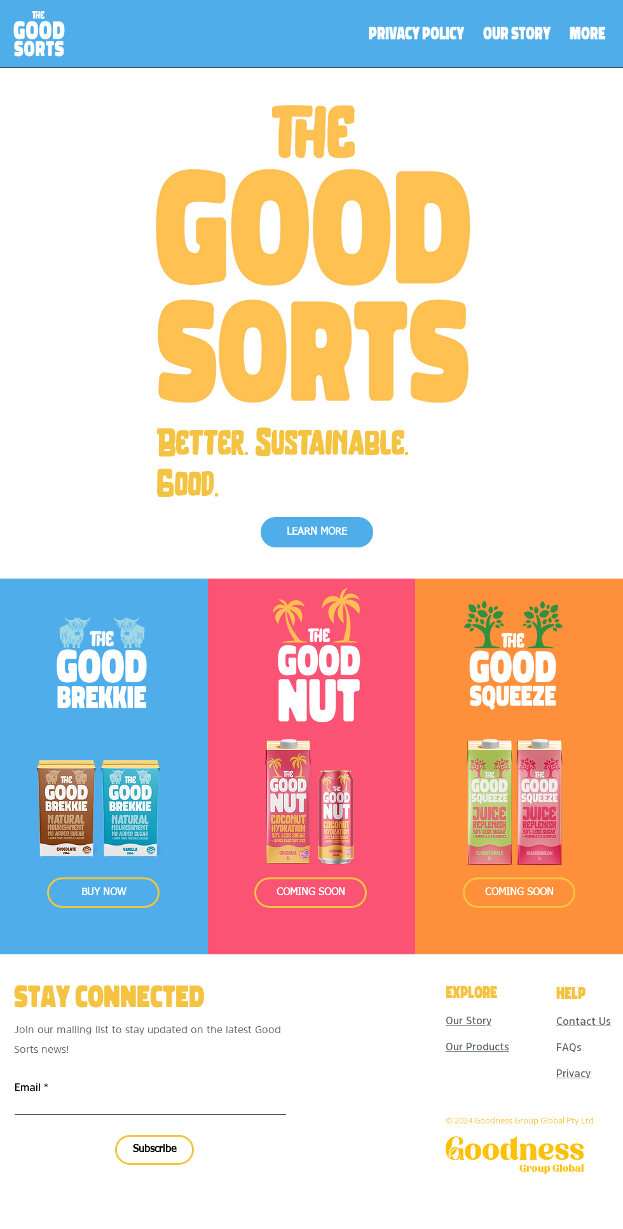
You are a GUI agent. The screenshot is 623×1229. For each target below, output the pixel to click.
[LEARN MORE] (317, 532)
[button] (310, 892)
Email (28, 1087)
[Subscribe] (154, 1150)
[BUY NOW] (103, 892)
